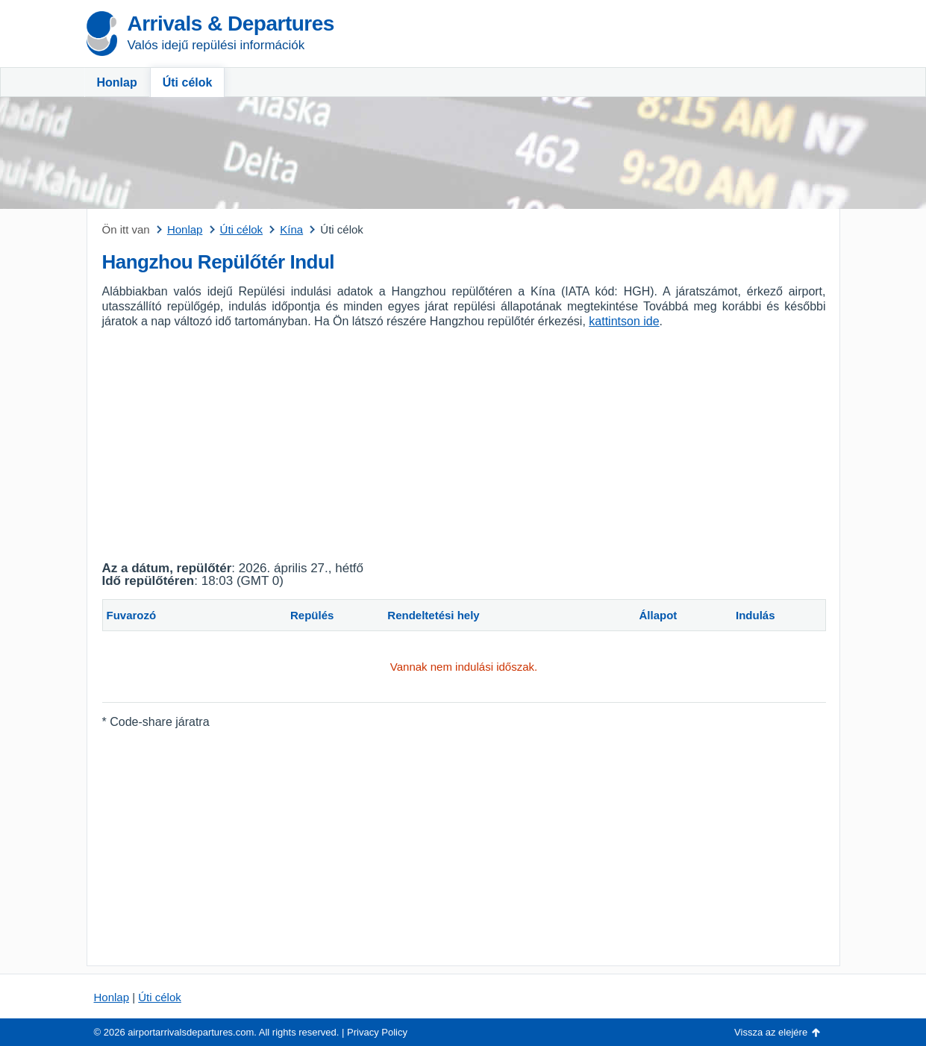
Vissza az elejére (770, 1032)
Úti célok (188, 82)
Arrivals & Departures (231, 23)
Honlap (117, 82)
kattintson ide (624, 321)
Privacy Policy (377, 1032)
